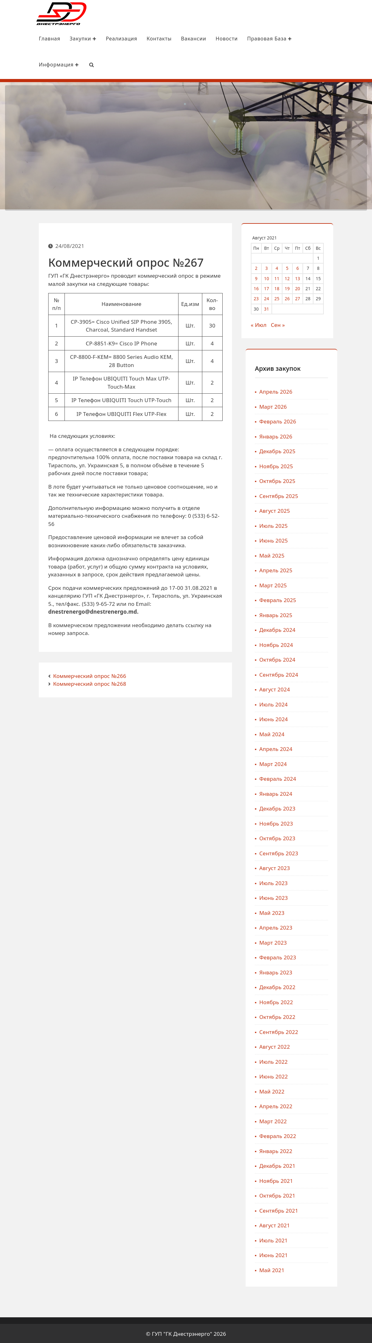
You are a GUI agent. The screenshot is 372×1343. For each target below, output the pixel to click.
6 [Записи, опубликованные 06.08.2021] (305, 267)
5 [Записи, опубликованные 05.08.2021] (295, 267)
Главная (18, 38)
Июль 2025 (334, 524)
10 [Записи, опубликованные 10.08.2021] (274, 277)
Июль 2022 (334, 1060)
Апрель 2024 (336, 748)
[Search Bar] (60, 65)
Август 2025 (335, 509)
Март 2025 (333, 584)
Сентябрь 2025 (339, 494)
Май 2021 (332, 1268)
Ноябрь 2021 (337, 1179)
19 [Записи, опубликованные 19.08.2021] (294, 288)
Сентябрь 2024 (339, 673)
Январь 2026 (336, 435)
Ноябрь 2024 (337, 643)
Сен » (286, 323)
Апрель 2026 (336, 390)
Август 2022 (335, 1045)
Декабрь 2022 (338, 986)
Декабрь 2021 (338, 1164)
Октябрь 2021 (338, 1194)
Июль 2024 (334, 703)
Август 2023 (335, 867)
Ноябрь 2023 (337, 822)
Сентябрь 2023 (339, 852)
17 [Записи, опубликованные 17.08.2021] (274, 288)
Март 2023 (333, 941)
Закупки (52, 38)
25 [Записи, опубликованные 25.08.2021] (284, 298)
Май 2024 (332, 733)
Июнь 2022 (334, 1075)
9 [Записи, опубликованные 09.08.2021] (264, 277)
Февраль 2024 (338, 777)
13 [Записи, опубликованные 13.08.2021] (305, 277)
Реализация (90, 38)
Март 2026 (333, 405)
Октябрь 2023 (338, 837)
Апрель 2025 (336, 569)
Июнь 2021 (334, 1254)
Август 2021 (335, 1224)
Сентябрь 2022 (339, 1030)
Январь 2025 (336, 613)
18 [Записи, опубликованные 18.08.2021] (284, 288)
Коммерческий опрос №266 (89, 674)
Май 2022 (332, 1090)
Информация (28, 64)
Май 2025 (332, 554)
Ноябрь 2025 (337, 465)
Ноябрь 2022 (337, 1001)
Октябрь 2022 (338, 1016)
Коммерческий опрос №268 (89, 682)
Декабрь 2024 (338, 628)
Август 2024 (335, 688)
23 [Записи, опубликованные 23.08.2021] (263, 298)
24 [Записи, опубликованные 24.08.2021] (274, 298)
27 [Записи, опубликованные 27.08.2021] (305, 298)
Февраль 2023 (338, 956)
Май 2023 (332, 911)
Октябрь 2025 (338, 480)
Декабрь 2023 (338, 807)
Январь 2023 (336, 971)
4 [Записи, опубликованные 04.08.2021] (284, 267)
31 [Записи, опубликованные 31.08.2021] (274, 308)
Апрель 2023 (336, 926)
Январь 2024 (336, 792)
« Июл (266, 323)
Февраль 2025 (338, 599)
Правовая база (238, 38)
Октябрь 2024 (338, 658)
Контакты (127, 38)
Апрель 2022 (336, 1105)
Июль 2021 (334, 1239)
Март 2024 (333, 762)
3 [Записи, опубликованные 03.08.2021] (274, 267)
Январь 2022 (336, 1149)
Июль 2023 (334, 881)
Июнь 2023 (334, 896)
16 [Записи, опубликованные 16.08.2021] (263, 288)
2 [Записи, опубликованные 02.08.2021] (264, 267)
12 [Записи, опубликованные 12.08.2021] (294, 277)
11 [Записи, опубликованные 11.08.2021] (284, 277)
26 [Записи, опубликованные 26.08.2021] (294, 298)
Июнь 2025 (334, 539)
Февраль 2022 (338, 1135)
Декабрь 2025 (338, 450)
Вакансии (162, 38)
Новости (195, 38)
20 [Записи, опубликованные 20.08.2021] (305, 288)
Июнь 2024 (334, 718)
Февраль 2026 (338, 420)
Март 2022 (333, 1120)
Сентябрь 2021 (339, 1209)
